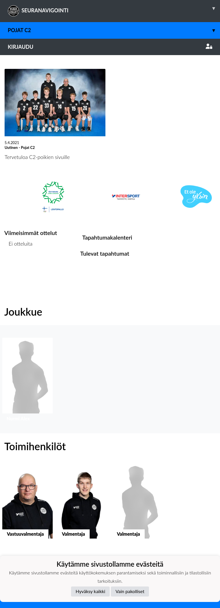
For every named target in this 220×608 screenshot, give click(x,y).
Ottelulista (18, 265)
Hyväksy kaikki (90, 591)
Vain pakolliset (129, 591)
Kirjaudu (110, 47)
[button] (27, 380)
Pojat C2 (114, 30)
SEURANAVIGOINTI (114, 8)
